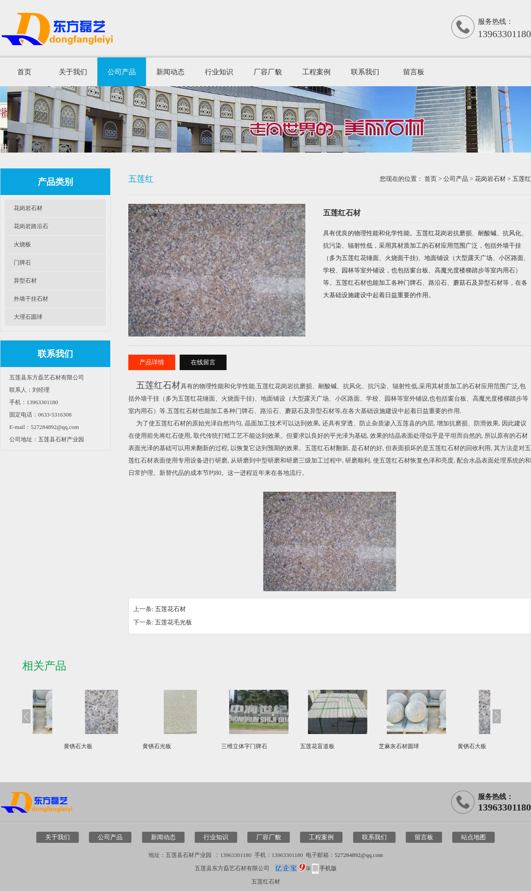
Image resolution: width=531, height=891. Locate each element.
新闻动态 (170, 72)
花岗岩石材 (28, 208)
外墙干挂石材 (31, 298)
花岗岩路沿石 (31, 226)
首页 (24, 72)
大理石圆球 (28, 317)
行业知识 (219, 72)
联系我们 (365, 72)
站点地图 (473, 837)
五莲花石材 (170, 609)
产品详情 (151, 362)
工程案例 (316, 72)
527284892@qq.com (359, 855)
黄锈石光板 (214, 746)
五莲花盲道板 (375, 746)
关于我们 (73, 72)
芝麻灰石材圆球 (62, 746)
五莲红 (521, 179)
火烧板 (22, 244)
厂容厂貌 (268, 72)
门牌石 (22, 262)
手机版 (328, 868)
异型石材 (25, 280)
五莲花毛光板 (173, 622)
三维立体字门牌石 (302, 746)
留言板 (413, 72)
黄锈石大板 (135, 746)
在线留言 (203, 362)
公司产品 (122, 72)
